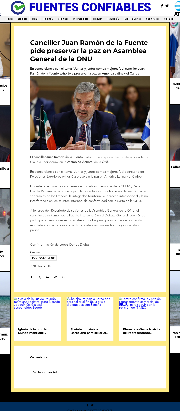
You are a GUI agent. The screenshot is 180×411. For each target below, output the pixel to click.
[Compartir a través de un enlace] (55, 277)
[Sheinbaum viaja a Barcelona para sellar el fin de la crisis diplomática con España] (90, 310)
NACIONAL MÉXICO (41, 266)
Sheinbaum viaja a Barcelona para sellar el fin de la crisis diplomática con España (89, 331)
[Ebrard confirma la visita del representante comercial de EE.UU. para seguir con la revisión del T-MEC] (142, 310)
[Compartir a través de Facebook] (31, 277)
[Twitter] (167, 6)
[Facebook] (162, 6)
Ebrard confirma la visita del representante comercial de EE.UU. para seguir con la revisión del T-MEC (142, 331)
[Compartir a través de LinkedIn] (47, 277)
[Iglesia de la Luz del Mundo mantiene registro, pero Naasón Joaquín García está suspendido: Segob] (37, 310)
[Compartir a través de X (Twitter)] (39, 277)
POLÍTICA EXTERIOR (43, 257)
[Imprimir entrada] (63, 277)
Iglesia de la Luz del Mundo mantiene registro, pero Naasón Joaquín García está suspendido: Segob (34, 331)
